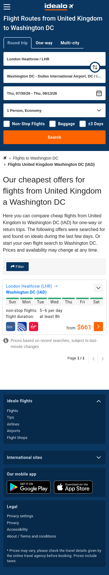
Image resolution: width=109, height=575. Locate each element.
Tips (10, 417)
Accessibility (17, 529)
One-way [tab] (44, 43)
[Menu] (7, 7)
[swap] (94, 67)
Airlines (13, 424)
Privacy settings (20, 516)
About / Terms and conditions (31, 536)
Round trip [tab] (17, 43)
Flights (12, 411)
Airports (13, 431)
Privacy (13, 523)
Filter (19, 266)
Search (54, 137)
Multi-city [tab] (70, 43)
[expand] (98, 288)
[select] (98, 326)
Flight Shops (17, 437)
